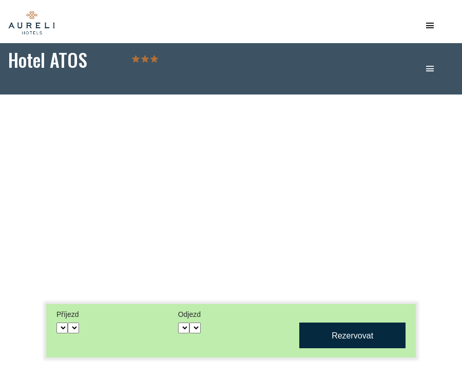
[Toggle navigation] (430, 29)
